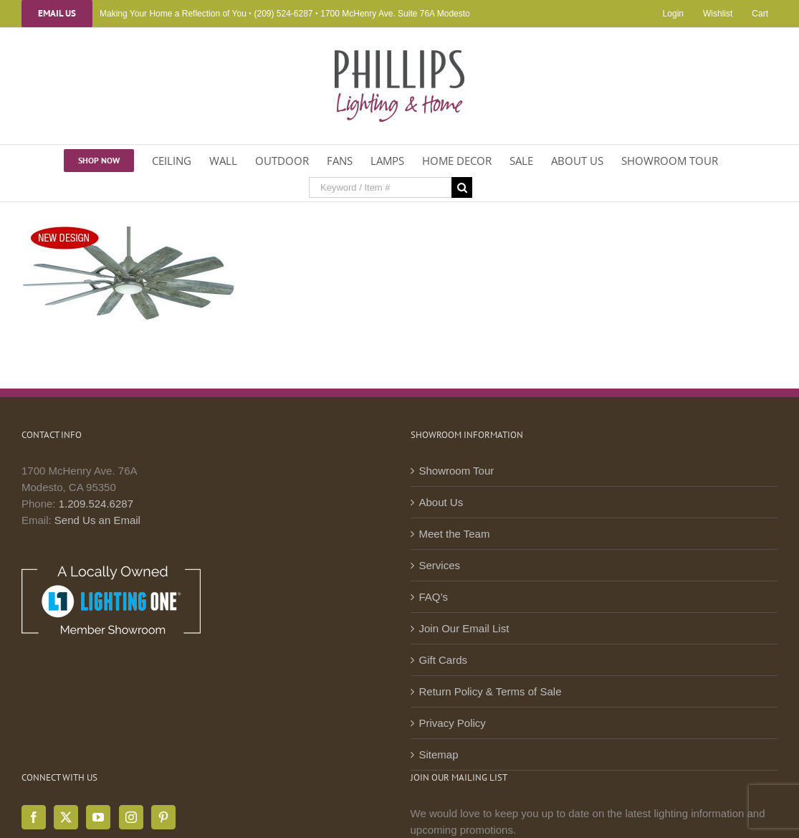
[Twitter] (66, 817)
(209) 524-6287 (283, 14)
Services (440, 565)
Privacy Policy (452, 723)
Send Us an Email (97, 520)
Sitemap (439, 754)
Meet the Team (454, 534)
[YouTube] (98, 817)
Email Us (57, 13)
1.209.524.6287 (96, 503)
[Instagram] (131, 817)
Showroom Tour (456, 471)
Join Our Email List (464, 628)
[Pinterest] (163, 817)
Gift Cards (443, 660)
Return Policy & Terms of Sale (490, 691)
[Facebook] (33, 817)
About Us (441, 502)
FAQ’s (434, 597)
